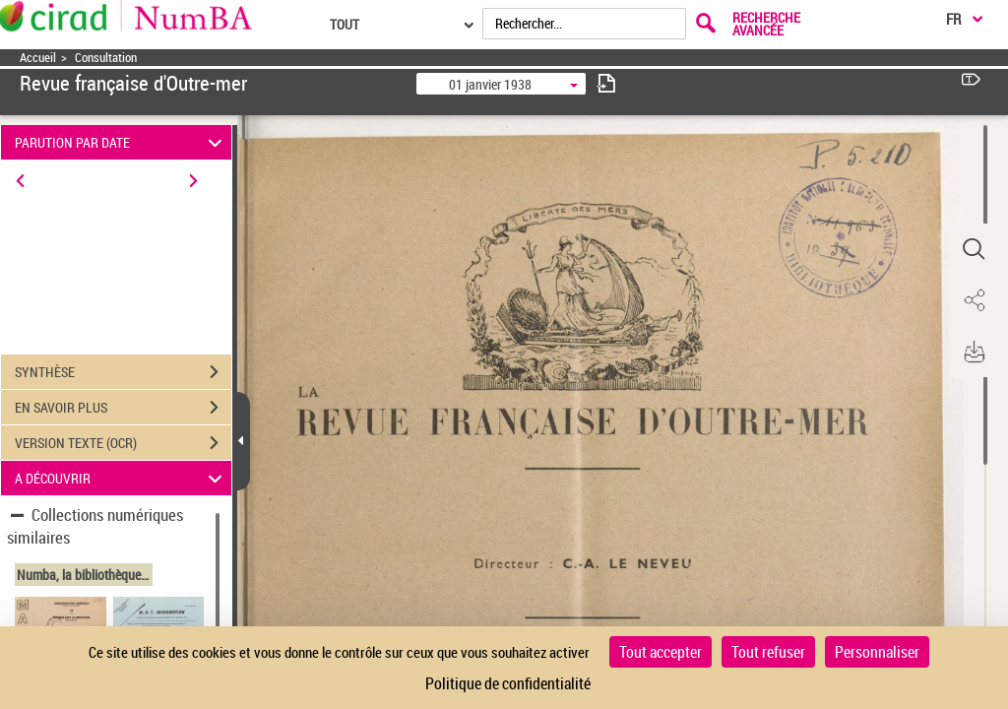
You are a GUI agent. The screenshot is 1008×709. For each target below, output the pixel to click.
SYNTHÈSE (123, 372)
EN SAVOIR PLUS (123, 407)
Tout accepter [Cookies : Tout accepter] (660, 652)
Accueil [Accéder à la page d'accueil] (38, 57)
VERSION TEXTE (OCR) (123, 443)
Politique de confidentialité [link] (508, 683)
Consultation (106, 57)
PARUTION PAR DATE (121, 142)
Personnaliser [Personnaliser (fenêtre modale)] (877, 652)
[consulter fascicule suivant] (606, 83)
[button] (973, 249)
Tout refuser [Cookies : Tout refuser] (768, 652)
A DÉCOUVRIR (121, 478)
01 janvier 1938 (490, 84)
